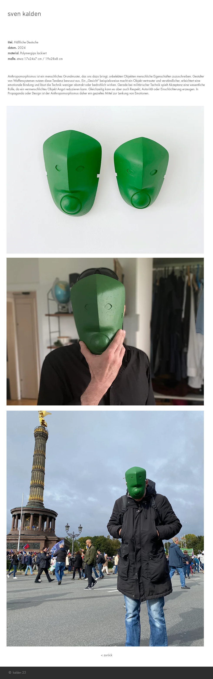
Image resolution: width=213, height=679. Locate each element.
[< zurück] (106, 655)
